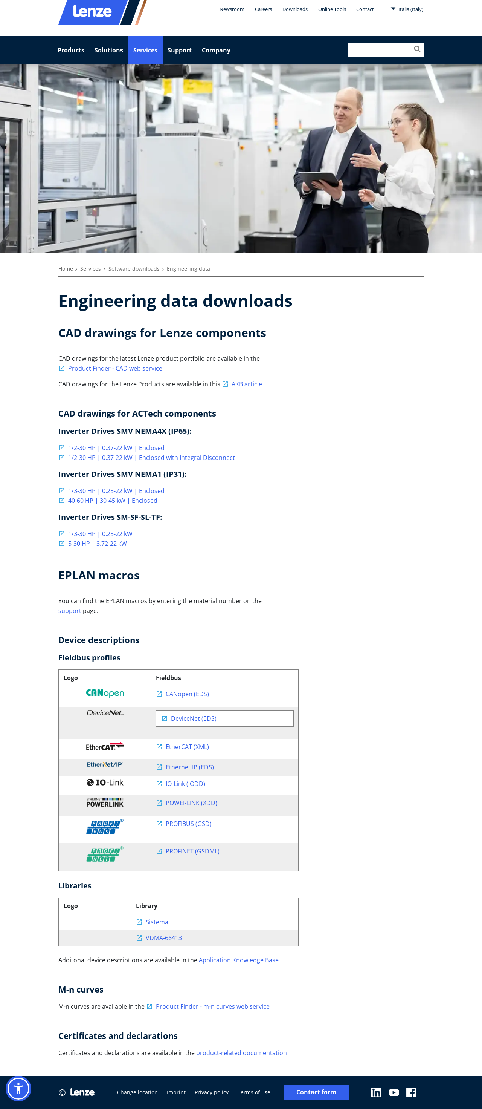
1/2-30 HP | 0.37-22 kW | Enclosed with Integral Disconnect (151, 457)
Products (71, 50)
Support (180, 50)
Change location (137, 1092)
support (69, 611)
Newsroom (232, 9)
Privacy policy (212, 1092)
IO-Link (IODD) (185, 784)
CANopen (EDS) (187, 694)
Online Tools (332, 9)
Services (145, 50)
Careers (263, 9)
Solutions (109, 50)
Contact (365, 9)
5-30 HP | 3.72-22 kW (97, 543)
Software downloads (134, 268)
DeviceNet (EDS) (194, 718)
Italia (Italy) (406, 8)
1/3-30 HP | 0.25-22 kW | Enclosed (116, 491)
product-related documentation (241, 1053)
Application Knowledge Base (239, 960)
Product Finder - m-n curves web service (213, 1006)
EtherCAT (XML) (187, 747)
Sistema (157, 922)
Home (65, 268)
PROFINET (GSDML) (193, 851)
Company (216, 50)
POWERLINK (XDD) (191, 803)
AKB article (247, 384)
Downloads (295, 9)
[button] (18, 1089)
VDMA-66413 (164, 938)
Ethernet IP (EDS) (190, 767)
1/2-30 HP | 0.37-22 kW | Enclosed (116, 448)
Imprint (176, 1092)
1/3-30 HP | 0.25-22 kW (100, 534)
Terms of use (254, 1092)
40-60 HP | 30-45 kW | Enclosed (112, 500)
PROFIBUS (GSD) (189, 823)
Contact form (316, 1092)
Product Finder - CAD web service (115, 368)
